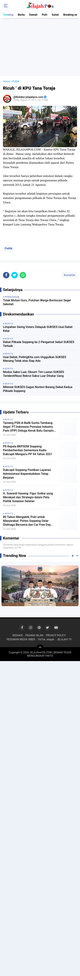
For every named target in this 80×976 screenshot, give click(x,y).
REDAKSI (17, 635)
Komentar (69, 275)
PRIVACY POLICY (56, 635)
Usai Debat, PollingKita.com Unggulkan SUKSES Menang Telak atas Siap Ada (34, 359)
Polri (44, 14)
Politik (8, 248)
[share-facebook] (6, 275)
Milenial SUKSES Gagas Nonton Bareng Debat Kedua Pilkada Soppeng (37, 389)
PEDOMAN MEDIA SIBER (20, 639)
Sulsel (55, 14)
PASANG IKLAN (34, 635)
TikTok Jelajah (46, 639)
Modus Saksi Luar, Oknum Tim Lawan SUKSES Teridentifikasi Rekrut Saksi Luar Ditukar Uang (33, 374)
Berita (21, 14)
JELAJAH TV (64, 639)
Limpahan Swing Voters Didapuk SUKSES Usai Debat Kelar (37, 329)
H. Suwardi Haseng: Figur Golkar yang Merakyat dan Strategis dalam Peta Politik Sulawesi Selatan (28, 497)
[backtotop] (40, 648)
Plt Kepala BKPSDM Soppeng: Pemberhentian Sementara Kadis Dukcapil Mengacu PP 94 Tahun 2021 (27, 450)
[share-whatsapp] (23, 275)
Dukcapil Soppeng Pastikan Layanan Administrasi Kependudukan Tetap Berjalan (27, 473)
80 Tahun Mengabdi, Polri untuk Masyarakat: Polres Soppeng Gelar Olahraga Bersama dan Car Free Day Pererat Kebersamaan (27, 521)
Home (6, 81)
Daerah (33, 14)
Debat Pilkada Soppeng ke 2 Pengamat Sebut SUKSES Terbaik (38, 344)
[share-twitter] (14, 275)
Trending (8, 14)
